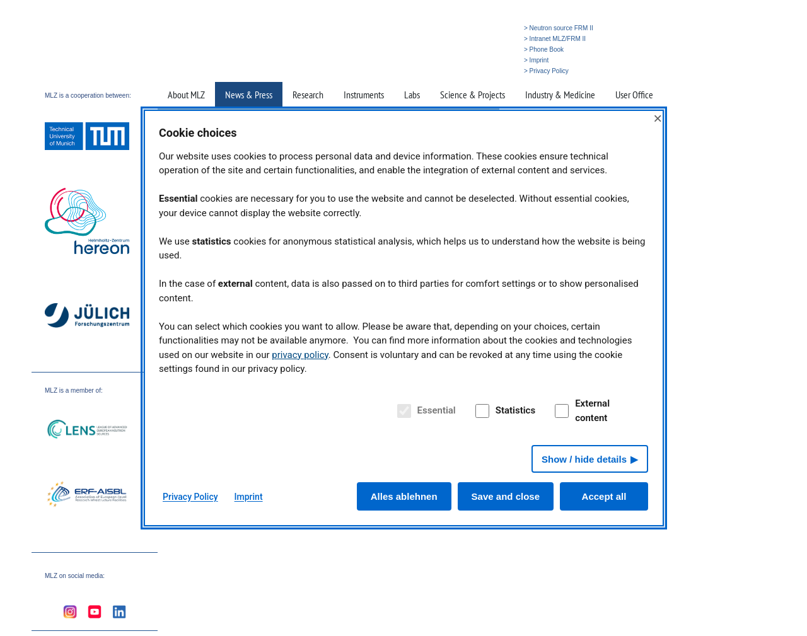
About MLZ (186, 94)
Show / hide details (584, 459)
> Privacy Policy (546, 70)
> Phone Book (544, 49)
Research (308, 94)
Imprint (249, 497)
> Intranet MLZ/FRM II (555, 38)
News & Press (248, 94)
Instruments (364, 94)
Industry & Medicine (560, 94)
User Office (634, 94)
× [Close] (657, 118)
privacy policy (300, 355)
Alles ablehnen (404, 496)
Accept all (604, 496)
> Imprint (536, 60)
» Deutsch (493, 70)
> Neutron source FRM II (558, 28)
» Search (460, 70)
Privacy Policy (190, 497)
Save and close (506, 496)
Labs (412, 94)
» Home (430, 70)
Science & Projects (472, 94)
